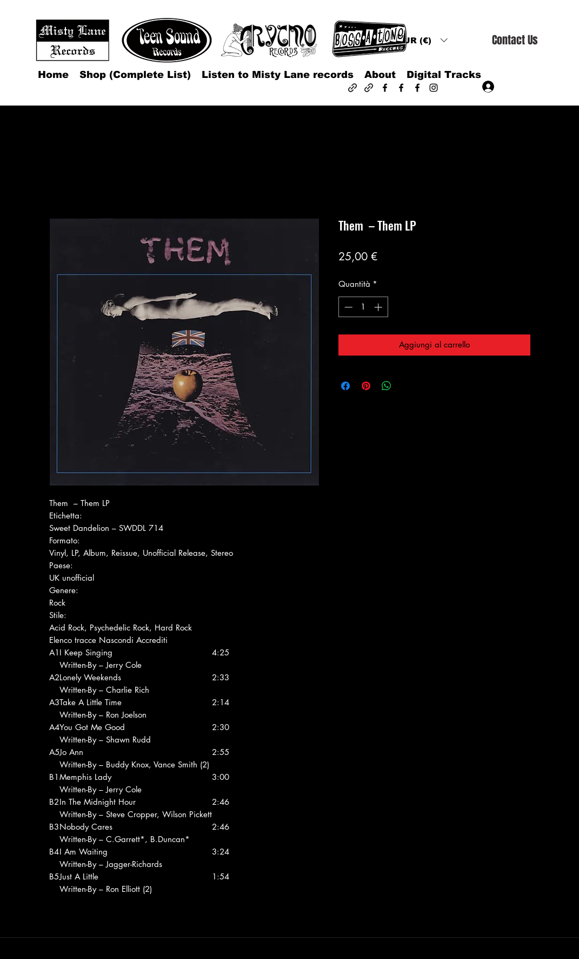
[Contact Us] (515, 40)
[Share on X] (407, 385)
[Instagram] (433, 87)
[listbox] (422, 40)
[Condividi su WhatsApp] (386, 385)
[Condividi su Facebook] (345, 385)
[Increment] (379, 307)
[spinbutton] (363, 307)
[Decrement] (347, 307)
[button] (422, 40)
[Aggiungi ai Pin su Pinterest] (366, 385)
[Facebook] (385, 87)
